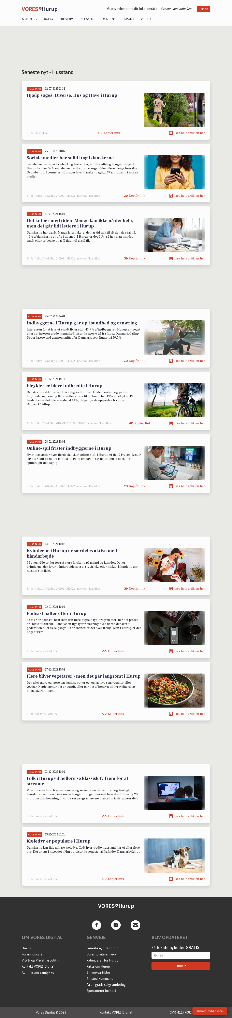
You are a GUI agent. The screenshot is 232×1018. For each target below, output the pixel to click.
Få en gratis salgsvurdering (106, 984)
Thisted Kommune (100, 978)
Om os (26, 948)
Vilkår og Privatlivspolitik (40, 960)
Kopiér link (112, 133)
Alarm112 (30, 19)
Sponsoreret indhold (101, 990)
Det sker (86, 19)
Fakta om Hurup (98, 966)
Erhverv (66, 19)
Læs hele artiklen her (189, 133)
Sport (129, 19)
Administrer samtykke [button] (38, 972)
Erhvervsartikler (98, 972)
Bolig (48, 19)
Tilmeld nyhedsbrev (209, 1011)
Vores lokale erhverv (102, 954)
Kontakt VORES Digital (38, 966)
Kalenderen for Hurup (102, 960)
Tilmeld (203, 9)
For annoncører (33, 954)
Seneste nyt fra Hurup (102, 948)
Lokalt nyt (109, 19)
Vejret (146, 19)
